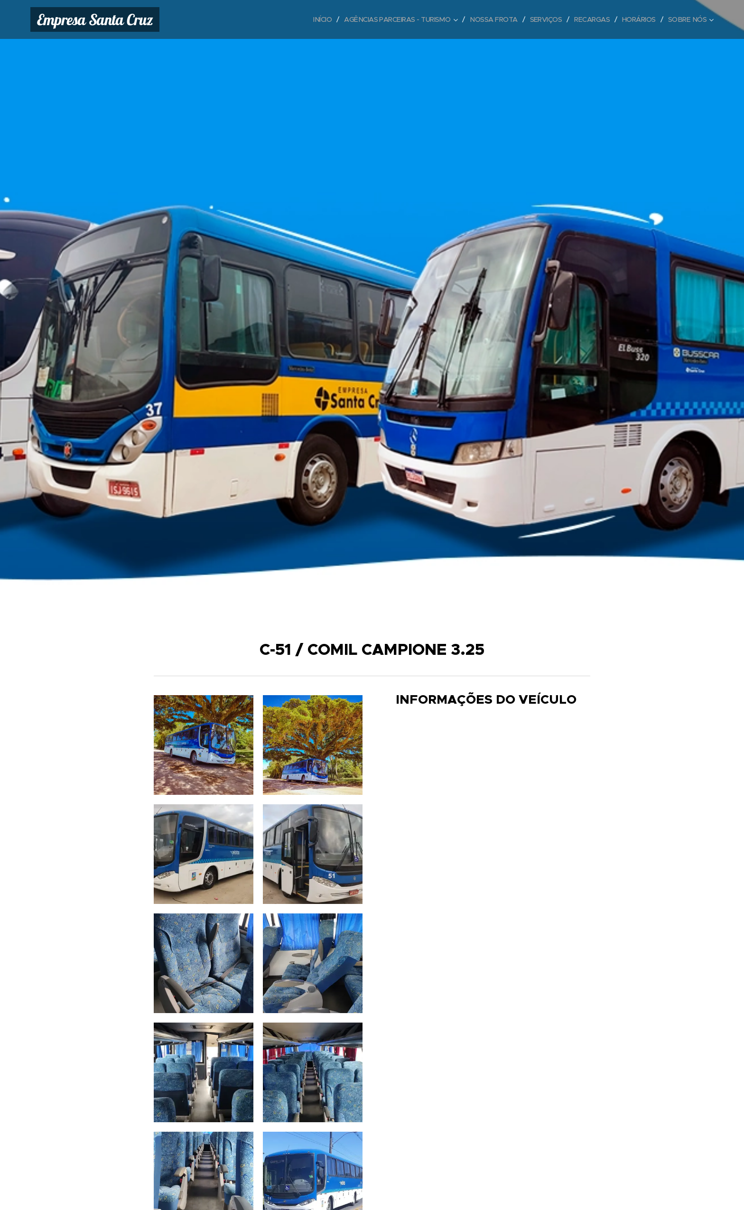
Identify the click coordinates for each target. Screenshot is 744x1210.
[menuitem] (306, 19)
